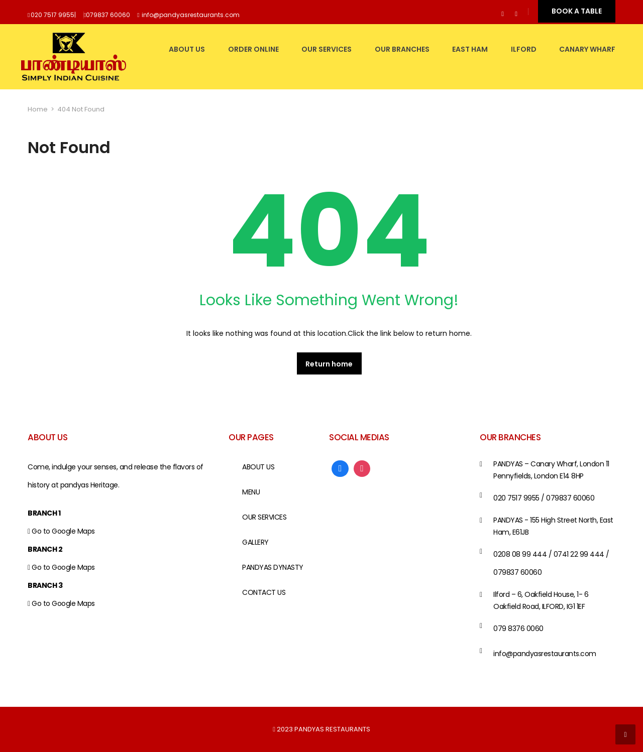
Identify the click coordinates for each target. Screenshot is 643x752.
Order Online (253, 49)
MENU (251, 492)
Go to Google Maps (63, 531)
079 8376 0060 (518, 628)
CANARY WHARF (587, 49)
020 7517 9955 (52, 15)
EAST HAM (470, 49)
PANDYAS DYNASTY (272, 567)
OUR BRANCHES (402, 49)
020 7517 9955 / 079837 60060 (543, 498)
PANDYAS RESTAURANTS (332, 729)
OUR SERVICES (326, 49)
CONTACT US (263, 592)
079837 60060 (108, 15)
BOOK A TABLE (577, 11)
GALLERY (255, 542)
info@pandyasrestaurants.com (191, 15)
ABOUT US (187, 49)
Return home (329, 364)
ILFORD (524, 49)
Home (38, 109)
